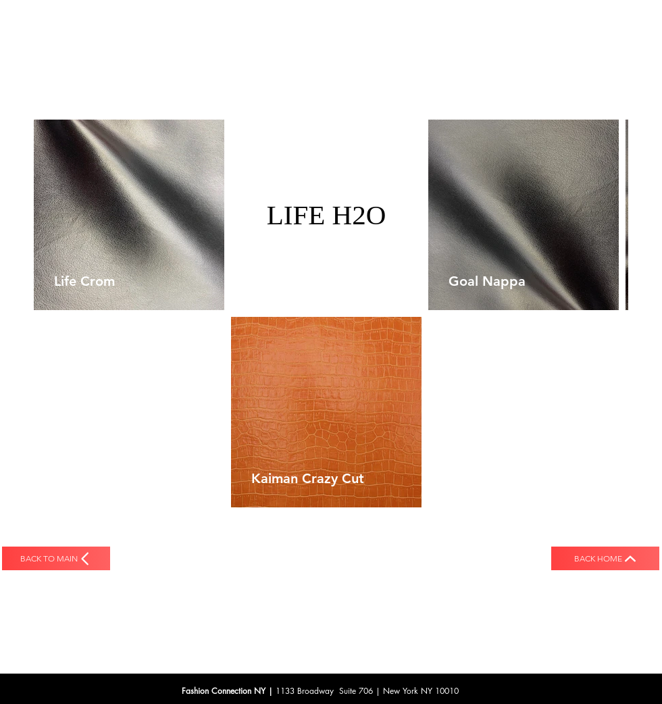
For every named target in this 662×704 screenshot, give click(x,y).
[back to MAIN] (56, 558)
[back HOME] (605, 558)
